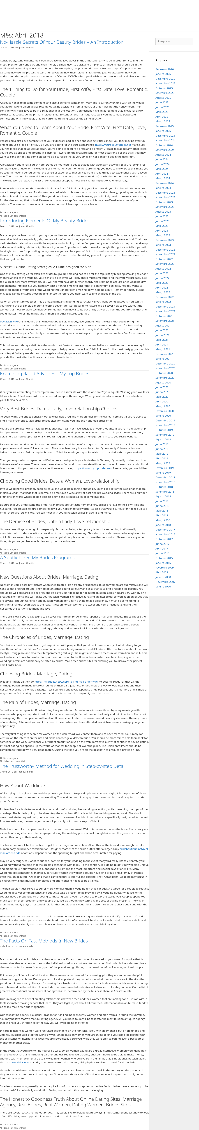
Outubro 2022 (164, 259)
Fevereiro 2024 (164, 183)
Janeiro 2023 (163, 245)
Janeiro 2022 (163, 301)
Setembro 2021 (164, 320)
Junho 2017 (162, 544)
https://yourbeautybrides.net (113, 144)
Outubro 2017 (164, 539)
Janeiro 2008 (163, 577)
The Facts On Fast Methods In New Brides (44, 940)
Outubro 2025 (164, 88)
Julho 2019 (162, 444)
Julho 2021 (162, 330)
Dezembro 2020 (165, 363)
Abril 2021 (161, 344)
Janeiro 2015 (163, 563)
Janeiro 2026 (163, 74)
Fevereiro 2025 (164, 126)
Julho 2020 (162, 387)
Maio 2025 (161, 112)
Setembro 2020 (164, 377)
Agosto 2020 (163, 382)
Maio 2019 (161, 453)
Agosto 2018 (163, 496)
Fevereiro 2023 (164, 240)
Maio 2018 (161, 510)
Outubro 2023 (164, 202)
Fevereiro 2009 (164, 567)
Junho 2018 (162, 506)
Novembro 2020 (165, 368)
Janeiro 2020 (163, 415)
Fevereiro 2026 (164, 69)
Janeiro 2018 (163, 525)
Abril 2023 (161, 230)
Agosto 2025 (163, 97)
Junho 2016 (162, 553)
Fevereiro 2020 (164, 411)
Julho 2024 (162, 159)
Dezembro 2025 (165, 78)
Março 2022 (162, 292)
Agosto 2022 (163, 268)
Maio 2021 (161, 339)
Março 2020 (162, 406)
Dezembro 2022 (165, 249)
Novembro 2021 (165, 311)
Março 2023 (162, 235)
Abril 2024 (161, 173)
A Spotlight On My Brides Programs (37, 557)
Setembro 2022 (164, 263)
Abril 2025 (161, 116)
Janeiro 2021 (163, 358)
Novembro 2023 (165, 197)
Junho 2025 (162, 107)
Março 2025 (162, 121)
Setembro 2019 (164, 434)
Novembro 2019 (165, 425)
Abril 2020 (161, 401)
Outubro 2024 (164, 145)
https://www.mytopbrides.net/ (93, 468)
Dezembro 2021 (165, 306)
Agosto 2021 (163, 325)
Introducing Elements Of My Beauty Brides (45, 220)
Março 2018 (162, 520)
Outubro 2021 (164, 316)
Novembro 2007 (165, 582)
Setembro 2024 (164, 150)
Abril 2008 (161, 572)
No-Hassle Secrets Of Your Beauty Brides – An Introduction (62, 42)
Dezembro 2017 (165, 529)
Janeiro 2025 (163, 131)
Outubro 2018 (164, 487)
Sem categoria (11, 212)
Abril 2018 (161, 515)
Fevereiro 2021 (164, 354)
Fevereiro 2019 (164, 468)
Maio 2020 (161, 396)
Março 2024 (162, 178)
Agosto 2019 (163, 439)
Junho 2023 (162, 221)
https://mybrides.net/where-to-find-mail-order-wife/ (67, 681)
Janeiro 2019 (163, 472)
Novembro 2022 (165, 254)
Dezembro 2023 (165, 192)
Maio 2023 (161, 226)
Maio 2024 (161, 169)
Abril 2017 (161, 548)
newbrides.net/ (20, 1062)
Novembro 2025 (165, 83)
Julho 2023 (162, 216)
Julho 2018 (162, 501)
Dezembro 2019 (165, 420)
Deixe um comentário (14, 215)
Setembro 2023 (164, 207)
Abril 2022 (161, 287)
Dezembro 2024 (165, 135)
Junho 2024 (162, 164)
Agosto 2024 (163, 154)
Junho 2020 (162, 392)
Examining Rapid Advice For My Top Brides (44, 373)
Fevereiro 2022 (164, 297)
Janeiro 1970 (163, 586)
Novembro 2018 (165, 482)
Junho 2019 (162, 449)
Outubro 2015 (164, 558)
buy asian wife (9, 321)
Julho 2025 (162, 102)
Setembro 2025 (164, 93)
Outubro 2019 (164, 430)
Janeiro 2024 (163, 188)
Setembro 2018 (164, 491)
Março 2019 (162, 463)
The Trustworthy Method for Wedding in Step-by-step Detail (62, 766)
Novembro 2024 (165, 140)
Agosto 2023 (163, 211)
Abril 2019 (161, 458)
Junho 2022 (162, 278)
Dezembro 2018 (165, 477)
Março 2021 (162, 349)
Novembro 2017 (165, 534)
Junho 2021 (162, 335)
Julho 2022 (162, 273)
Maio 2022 (161, 282)
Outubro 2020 (164, 373)
